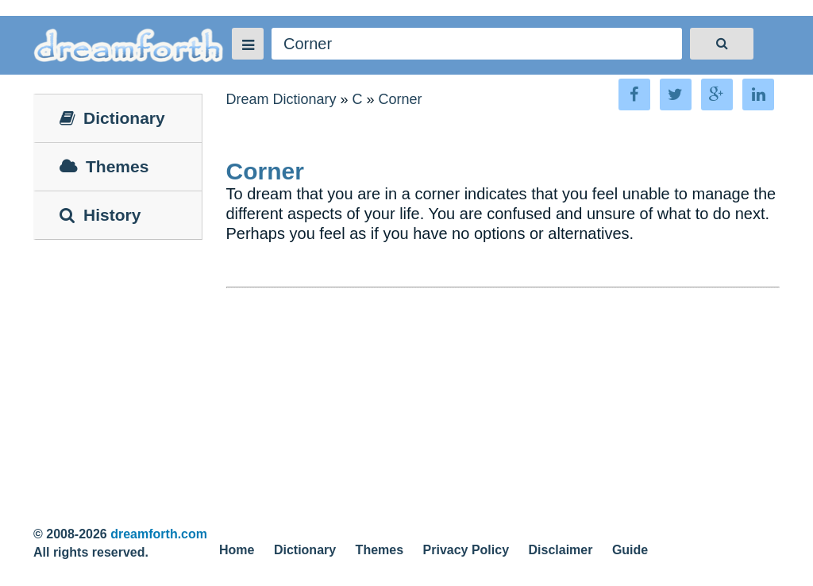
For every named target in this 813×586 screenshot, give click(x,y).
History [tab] (100, 215)
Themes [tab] (104, 166)
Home (236, 550)
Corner (400, 99)
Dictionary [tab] (112, 118)
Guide (630, 550)
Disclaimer (561, 550)
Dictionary (305, 550)
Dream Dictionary (281, 99)
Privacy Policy (466, 550)
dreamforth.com (158, 534)
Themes (379, 550)
